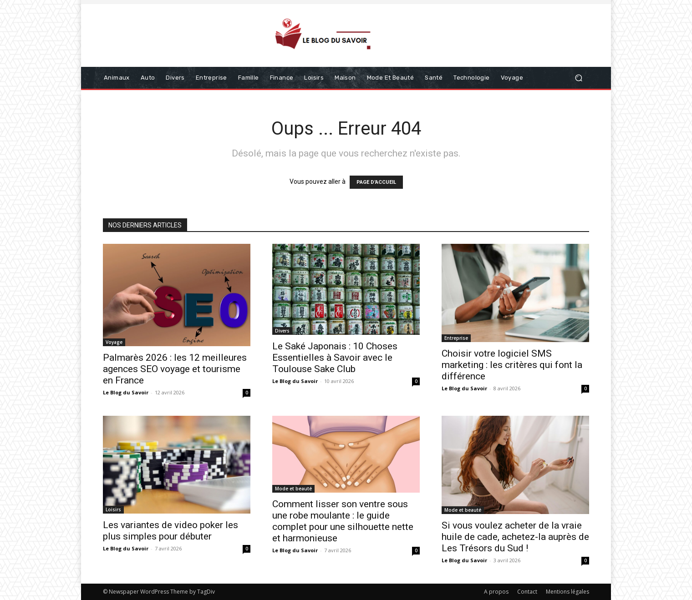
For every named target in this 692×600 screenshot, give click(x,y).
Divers (282, 331)
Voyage (114, 342)
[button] (578, 78)
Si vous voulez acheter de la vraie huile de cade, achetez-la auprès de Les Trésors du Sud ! (515, 537)
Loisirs (113, 509)
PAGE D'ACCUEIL (376, 182)
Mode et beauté (293, 488)
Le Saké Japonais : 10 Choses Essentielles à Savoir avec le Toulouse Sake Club (334, 357)
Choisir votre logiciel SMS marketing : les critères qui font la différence (512, 365)
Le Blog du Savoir (125, 392)
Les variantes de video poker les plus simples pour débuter (170, 530)
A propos (496, 591)
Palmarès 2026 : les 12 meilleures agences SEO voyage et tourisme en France (175, 369)
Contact (527, 591)
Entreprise (456, 338)
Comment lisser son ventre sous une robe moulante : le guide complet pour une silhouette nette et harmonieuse (342, 521)
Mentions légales (567, 591)
